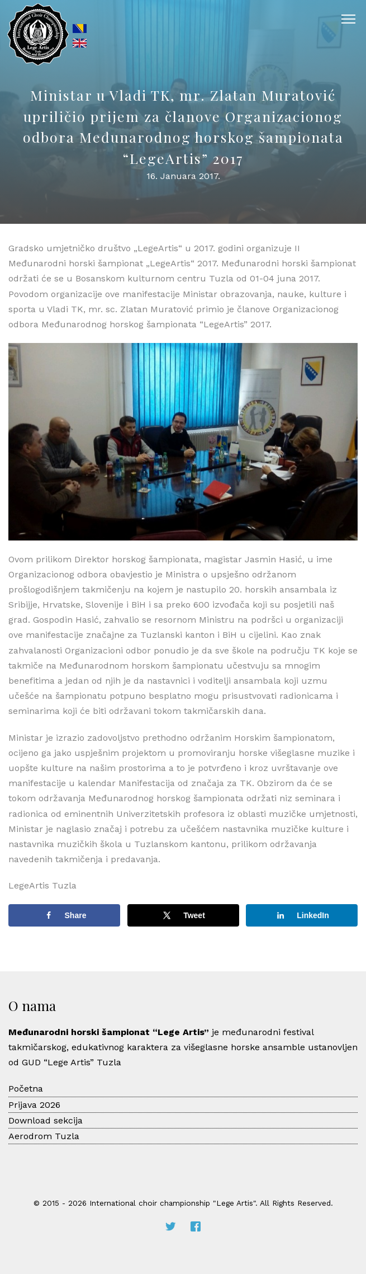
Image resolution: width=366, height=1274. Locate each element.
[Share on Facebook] (64, 915)
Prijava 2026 (34, 1104)
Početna (25, 1088)
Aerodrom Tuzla (43, 1136)
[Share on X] (183, 915)
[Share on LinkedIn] (302, 915)
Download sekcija (45, 1120)
